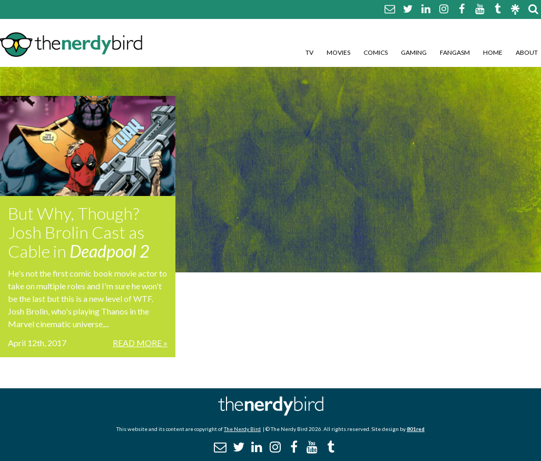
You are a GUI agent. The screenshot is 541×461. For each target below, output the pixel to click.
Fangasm (455, 52)
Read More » (140, 343)
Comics (375, 52)
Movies (338, 52)
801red (416, 429)
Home (493, 52)
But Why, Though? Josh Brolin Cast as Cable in (79, 232)
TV (309, 52)
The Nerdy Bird (242, 429)
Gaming (414, 52)
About (527, 52)
